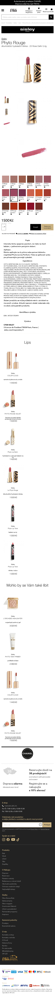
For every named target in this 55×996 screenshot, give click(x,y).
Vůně (4, 856)
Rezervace (5, 876)
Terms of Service (45, 829)
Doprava (5, 873)
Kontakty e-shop (8, 935)
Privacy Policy (34, 829)
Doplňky (5, 864)
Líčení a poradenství (9, 909)
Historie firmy (7, 943)
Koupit (35, 227)
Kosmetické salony (8, 926)
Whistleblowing (7, 951)
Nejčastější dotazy (8, 889)
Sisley (4, 38)
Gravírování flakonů (9, 906)
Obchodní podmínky (9, 884)
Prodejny (5, 923)
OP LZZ (5, 954)
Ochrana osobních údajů (11, 886)
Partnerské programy (9, 912)
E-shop (5, 803)
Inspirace (5, 914)
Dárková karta (7, 901)
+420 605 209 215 (10, 806)
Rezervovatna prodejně (47, 227)
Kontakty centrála (8, 937)
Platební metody (8, 878)
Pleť (3, 853)
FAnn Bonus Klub (8, 898)
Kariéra (4, 946)
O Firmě (5, 940)
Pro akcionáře (7, 948)
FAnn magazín (7, 903)
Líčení (4, 859)
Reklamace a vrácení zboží (11, 881)
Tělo (3, 861)
